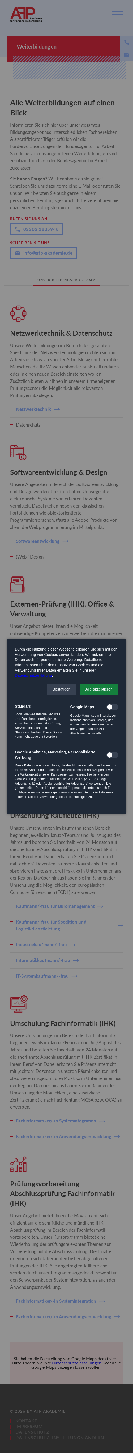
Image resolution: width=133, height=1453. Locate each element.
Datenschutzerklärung (33, 675)
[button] (61, 689)
